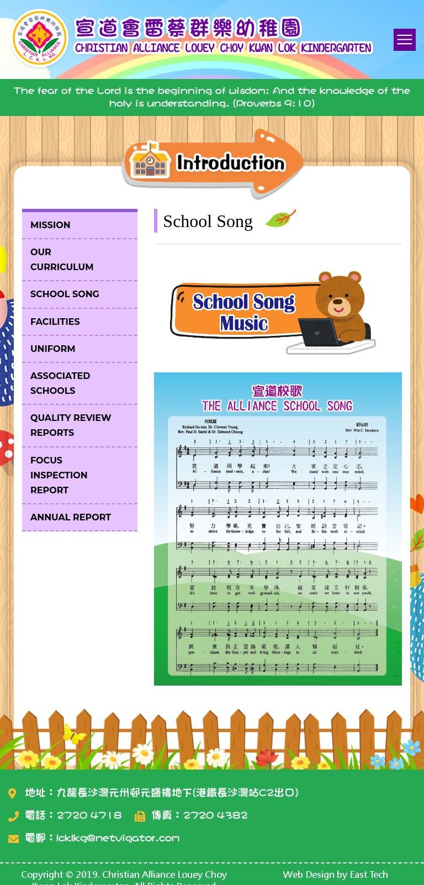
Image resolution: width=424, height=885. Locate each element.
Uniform (52, 349)
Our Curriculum (61, 259)
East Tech (368, 874)
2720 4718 (88, 815)
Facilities (55, 322)
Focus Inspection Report (59, 475)
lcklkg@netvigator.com (117, 838)
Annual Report (70, 517)
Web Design (309, 874)
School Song (64, 294)
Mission (50, 225)
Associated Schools (60, 383)
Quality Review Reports (71, 425)
